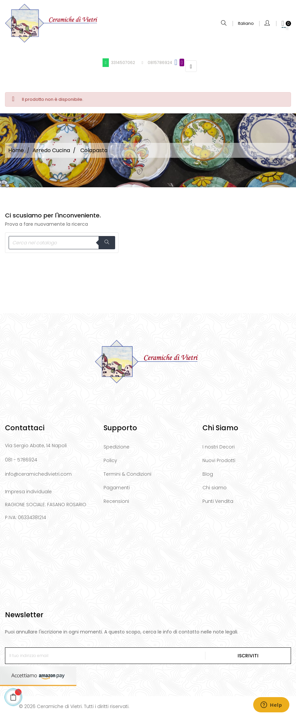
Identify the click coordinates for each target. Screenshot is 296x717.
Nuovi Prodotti (218, 460)
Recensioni (116, 501)
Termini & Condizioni (127, 474)
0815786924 (155, 62)
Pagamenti (117, 487)
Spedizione (116, 447)
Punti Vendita (217, 501)
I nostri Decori (218, 447)
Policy (110, 460)
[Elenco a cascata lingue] (246, 23)
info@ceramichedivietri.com (38, 474)
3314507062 (119, 62)
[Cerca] (62, 242)
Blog (207, 474)
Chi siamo (214, 487)
